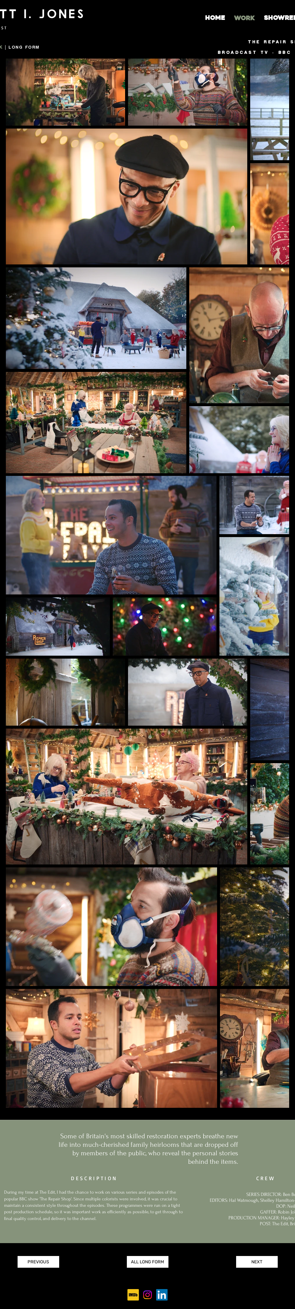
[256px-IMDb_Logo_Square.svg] (133, 1295)
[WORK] (244, 18)
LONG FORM (24, 47)
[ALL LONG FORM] (147, 1262)
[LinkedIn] (162, 1295)
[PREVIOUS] (38, 1262)
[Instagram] (147, 1295)
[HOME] (215, 18)
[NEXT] (257, 1262)
